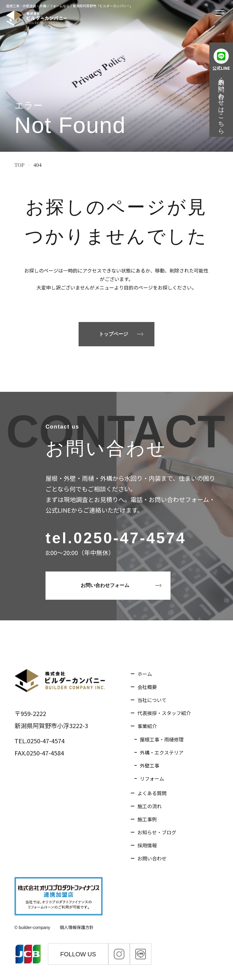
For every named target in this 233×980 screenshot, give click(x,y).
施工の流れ (149, 806)
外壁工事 (149, 765)
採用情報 (147, 845)
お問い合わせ (152, 858)
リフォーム (152, 778)
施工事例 (147, 819)
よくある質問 (152, 793)
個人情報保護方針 (77, 927)
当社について (152, 700)
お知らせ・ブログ (156, 832)
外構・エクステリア (162, 752)
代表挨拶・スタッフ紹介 (164, 713)
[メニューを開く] (221, 13)
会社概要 (147, 686)
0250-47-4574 (129, 538)
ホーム (144, 673)
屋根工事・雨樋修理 (162, 739)
